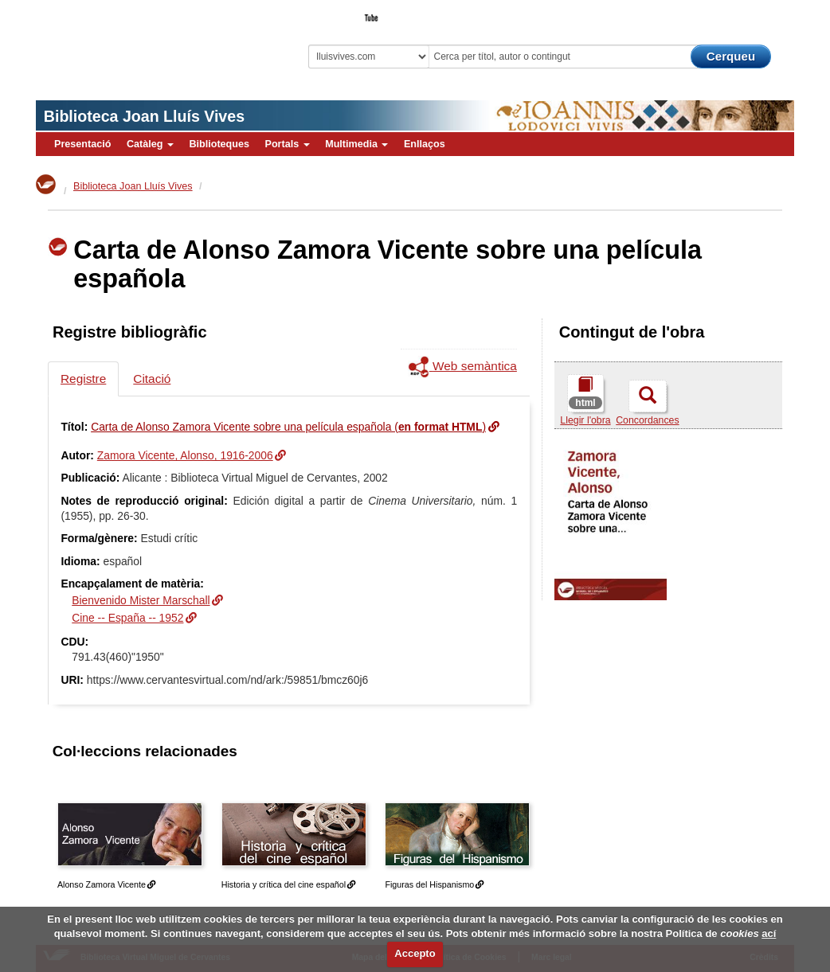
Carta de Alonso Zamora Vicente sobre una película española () (288, 426)
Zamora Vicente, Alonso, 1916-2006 (185, 455)
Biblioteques (219, 144)
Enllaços (424, 144)
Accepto (414, 953)
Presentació (82, 144)
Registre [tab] (83, 378)
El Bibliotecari (722, 12)
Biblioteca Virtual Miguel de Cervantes (139, 43)
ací (768, 933)
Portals (286, 144)
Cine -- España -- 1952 (127, 617)
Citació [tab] (151, 378)
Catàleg (150, 144)
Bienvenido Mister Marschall (140, 600)
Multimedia (356, 144)
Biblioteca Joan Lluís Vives (144, 116)
